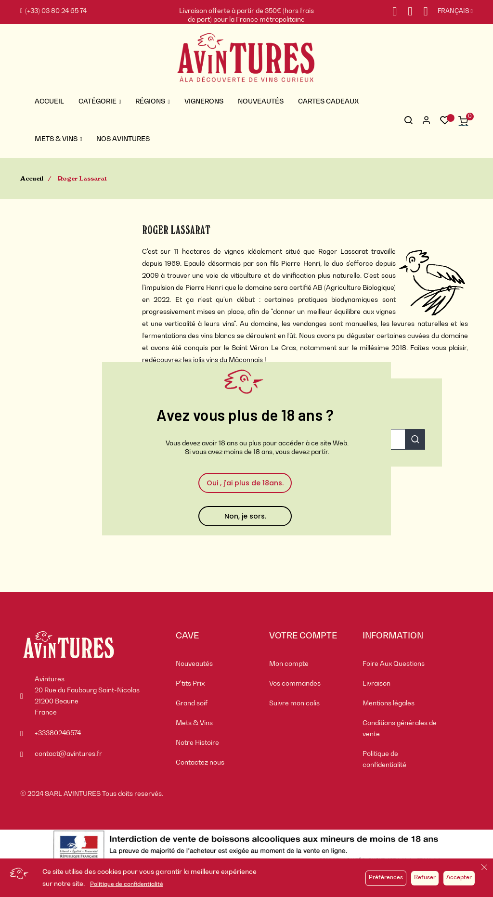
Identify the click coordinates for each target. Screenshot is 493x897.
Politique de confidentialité (126, 884)
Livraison (376, 683)
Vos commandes (295, 683)
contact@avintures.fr (68, 754)
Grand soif (192, 703)
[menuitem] (215, 664)
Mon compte (289, 664)
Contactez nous (200, 762)
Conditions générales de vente (400, 729)
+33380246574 (58, 733)
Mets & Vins (194, 723)
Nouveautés (194, 664)
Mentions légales (389, 703)
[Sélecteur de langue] (450, 11)
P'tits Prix (190, 683)
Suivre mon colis (294, 703)
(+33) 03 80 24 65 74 (53, 11)
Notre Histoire (197, 743)
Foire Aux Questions (394, 664)
